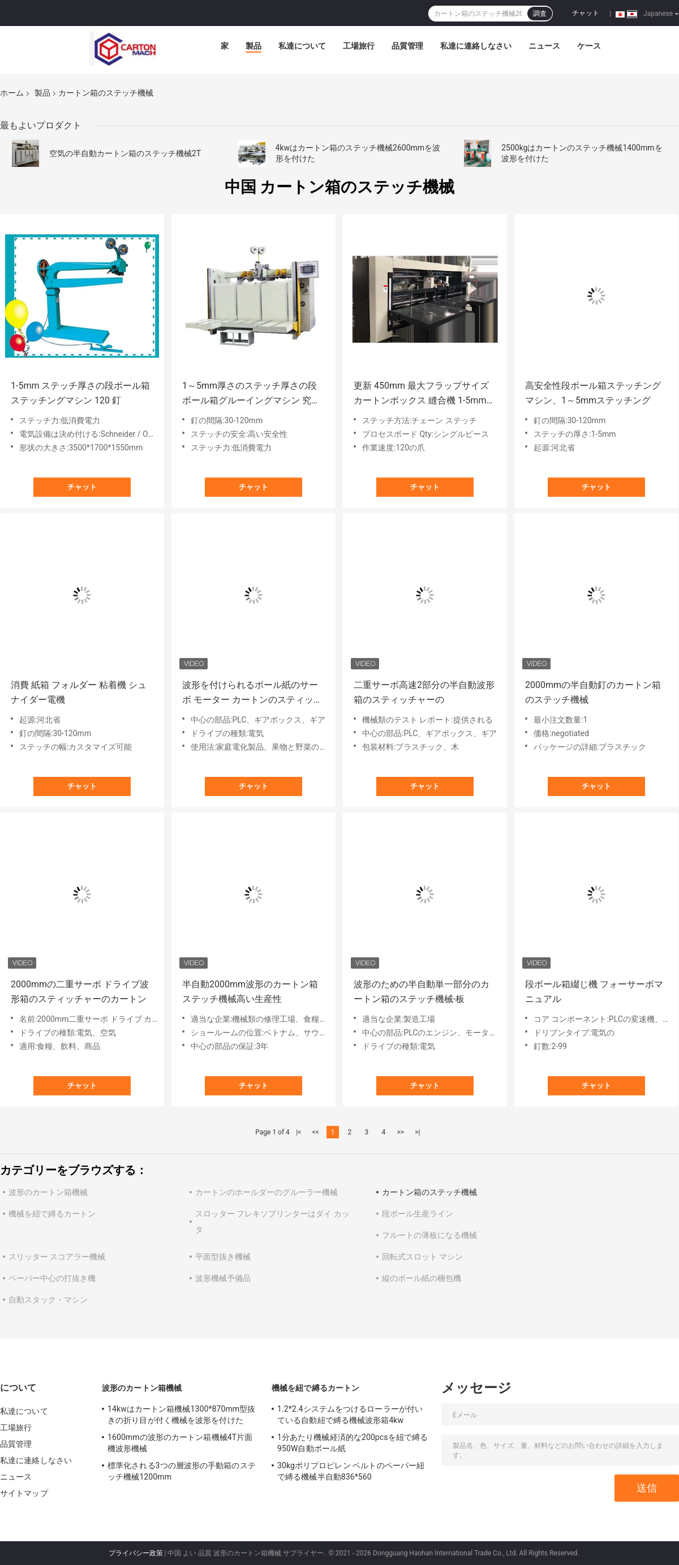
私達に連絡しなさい (476, 45)
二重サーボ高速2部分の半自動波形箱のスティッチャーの (424, 692)
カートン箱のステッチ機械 (429, 1192)
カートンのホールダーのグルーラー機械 (266, 1192)
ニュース (544, 45)
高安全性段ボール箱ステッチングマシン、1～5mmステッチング (593, 393)
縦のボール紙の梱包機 (421, 1278)
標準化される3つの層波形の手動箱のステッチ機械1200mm (182, 1471)
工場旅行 (359, 45)
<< (315, 1132)
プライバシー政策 (136, 1553)
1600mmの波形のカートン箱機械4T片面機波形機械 (180, 1443)
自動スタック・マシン (48, 1299)
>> (400, 1132)
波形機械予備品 (223, 1278)
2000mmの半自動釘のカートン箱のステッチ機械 (593, 692)
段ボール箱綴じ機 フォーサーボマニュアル (594, 991)
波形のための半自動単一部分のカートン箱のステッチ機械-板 (421, 991)
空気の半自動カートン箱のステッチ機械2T (125, 153)
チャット (585, 13)
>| (417, 1132)
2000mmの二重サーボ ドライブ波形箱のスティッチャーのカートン (80, 991)
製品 (253, 45)
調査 (540, 14)
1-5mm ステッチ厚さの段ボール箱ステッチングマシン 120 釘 (80, 393)
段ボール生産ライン (417, 1213)
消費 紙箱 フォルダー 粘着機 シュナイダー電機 (79, 692)
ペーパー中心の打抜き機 (52, 1278)
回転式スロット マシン (422, 1256)
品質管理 (407, 45)
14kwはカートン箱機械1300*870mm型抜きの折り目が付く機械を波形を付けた (181, 1414)
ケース (589, 45)
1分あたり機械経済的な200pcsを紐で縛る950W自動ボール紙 (352, 1443)
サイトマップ (24, 1493)
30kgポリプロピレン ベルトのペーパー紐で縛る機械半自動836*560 (350, 1471)
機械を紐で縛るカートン (52, 1213)
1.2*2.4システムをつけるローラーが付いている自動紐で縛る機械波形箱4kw (350, 1414)
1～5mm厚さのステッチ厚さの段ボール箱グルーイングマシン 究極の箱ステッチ (251, 394)
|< (298, 1132)
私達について (302, 45)
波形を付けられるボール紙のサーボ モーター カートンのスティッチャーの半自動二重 (252, 693)
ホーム (12, 92)
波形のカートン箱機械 (48, 1192)
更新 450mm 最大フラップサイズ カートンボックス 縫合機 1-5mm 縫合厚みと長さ (421, 394)
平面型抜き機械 (223, 1256)
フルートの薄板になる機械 (429, 1235)
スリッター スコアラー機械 (56, 1256)
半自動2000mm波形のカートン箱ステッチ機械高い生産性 (250, 991)
